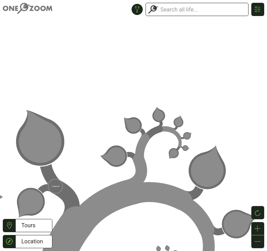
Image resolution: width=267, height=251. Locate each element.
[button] (9, 225)
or (133, 125)
